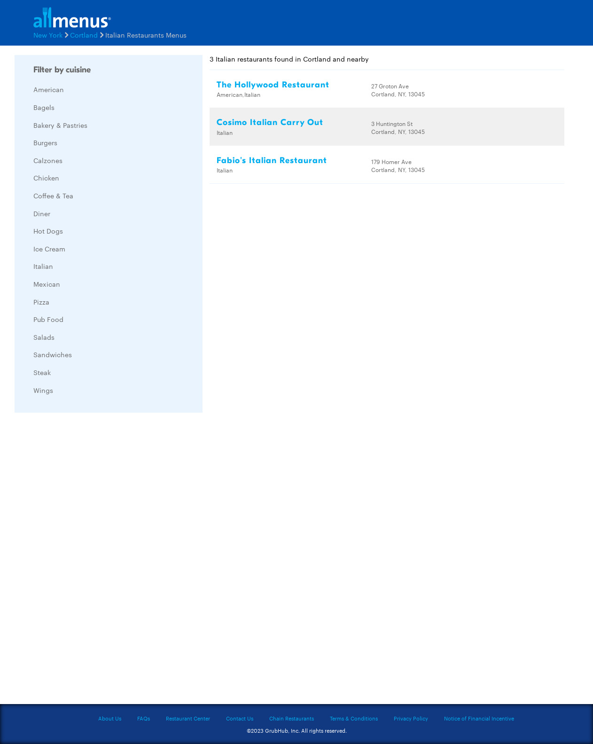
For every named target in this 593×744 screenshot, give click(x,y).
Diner (41, 213)
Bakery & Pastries (60, 125)
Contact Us (239, 718)
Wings (43, 390)
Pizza (41, 301)
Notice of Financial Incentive (479, 718)
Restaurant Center (188, 718)
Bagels (44, 107)
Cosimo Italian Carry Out (270, 122)
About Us (109, 718)
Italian (43, 266)
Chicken (46, 177)
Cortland (84, 35)
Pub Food (48, 319)
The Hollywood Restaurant (273, 85)
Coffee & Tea (53, 195)
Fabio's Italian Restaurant (272, 160)
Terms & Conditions (354, 718)
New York (47, 35)
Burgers (45, 142)
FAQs (143, 718)
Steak (42, 372)
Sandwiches (52, 354)
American (48, 89)
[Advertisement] (85, 561)
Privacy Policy (411, 718)
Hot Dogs (48, 230)
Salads (44, 337)
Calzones (47, 160)
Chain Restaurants (291, 718)
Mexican (46, 284)
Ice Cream (49, 248)
